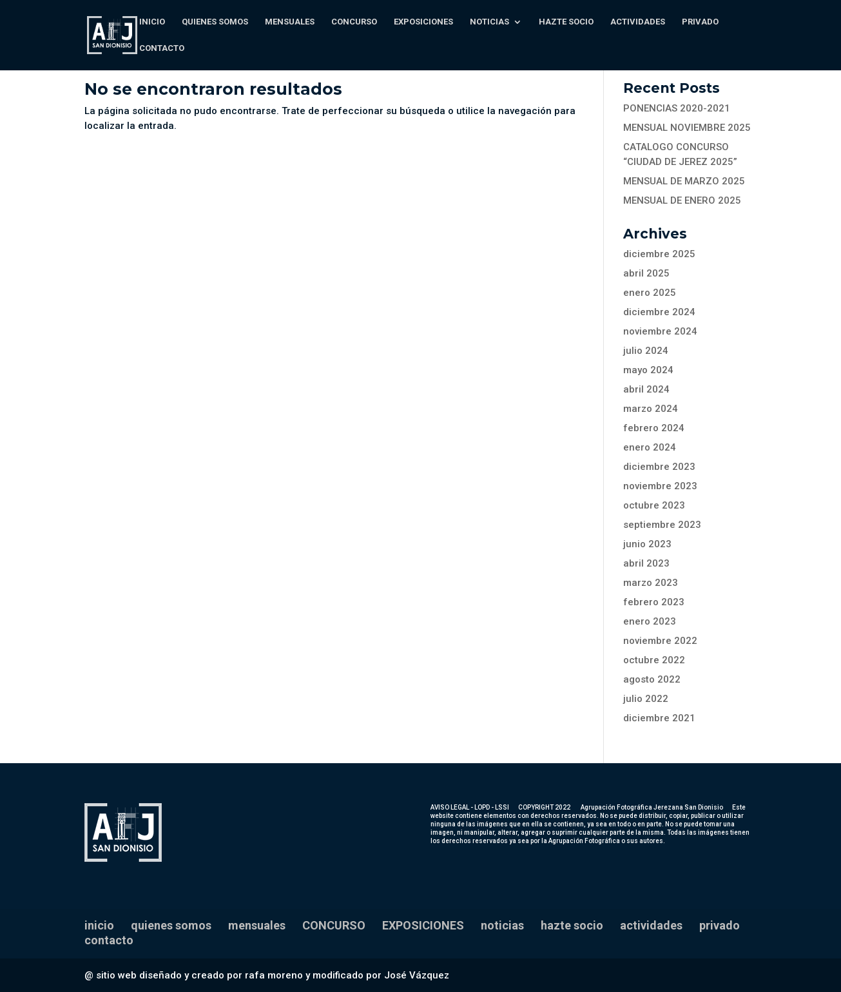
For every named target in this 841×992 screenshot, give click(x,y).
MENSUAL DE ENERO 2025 (682, 200)
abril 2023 (646, 563)
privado (700, 21)
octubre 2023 (654, 505)
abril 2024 (646, 389)
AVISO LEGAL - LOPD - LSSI (469, 807)
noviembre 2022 (660, 641)
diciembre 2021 (659, 718)
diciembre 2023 (659, 466)
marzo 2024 (650, 408)
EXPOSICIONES (423, 21)
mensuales (289, 21)
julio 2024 (645, 350)
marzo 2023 (650, 582)
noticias (489, 21)
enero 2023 (649, 621)
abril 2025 (646, 273)
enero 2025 (649, 292)
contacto (161, 48)
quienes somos (215, 21)
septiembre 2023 (662, 524)
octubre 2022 (654, 660)
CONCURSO (354, 21)
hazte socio (566, 21)
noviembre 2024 (660, 331)
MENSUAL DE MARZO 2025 (684, 181)
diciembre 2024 (659, 312)
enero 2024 (649, 447)
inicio (152, 21)
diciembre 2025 (659, 254)
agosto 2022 (652, 679)
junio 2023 (647, 544)
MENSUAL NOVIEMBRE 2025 (687, 127)
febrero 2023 (653, 602)
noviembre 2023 (660, 486)
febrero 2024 (653, 428)
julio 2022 (645, 699)
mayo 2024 (648, 370)
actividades (637, 21)
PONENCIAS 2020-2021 (676, 108)
